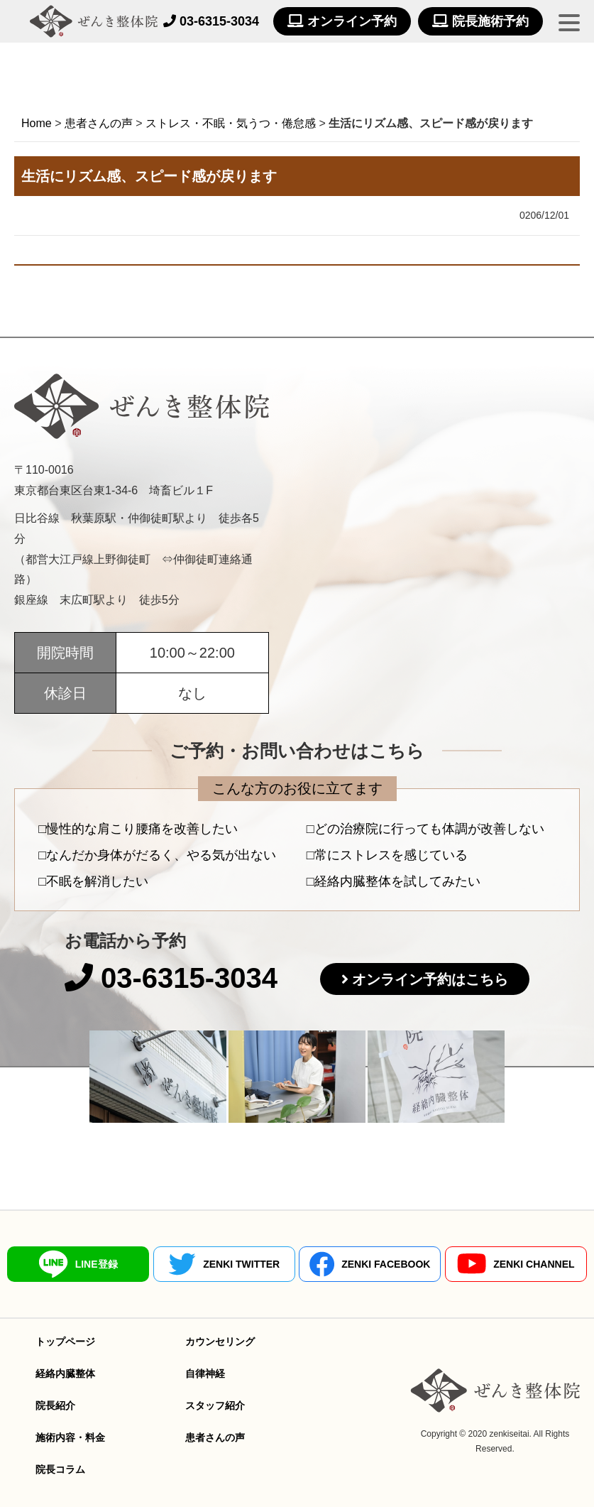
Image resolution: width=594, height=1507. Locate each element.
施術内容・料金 (70, 1437)
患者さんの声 (215, 1437)
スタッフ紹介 (215, 1405)
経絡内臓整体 (65, 1373)
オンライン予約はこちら (430, 979)
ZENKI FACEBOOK (369, 1264)
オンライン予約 (342, 21)
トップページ (65, 1341)
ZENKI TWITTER (224, 1264)
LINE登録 (78, 1264)
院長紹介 (55, 1405)
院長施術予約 (480, 21)
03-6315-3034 (211, 21)
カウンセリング (220, 1341)
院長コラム (60, 1469)
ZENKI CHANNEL (515, 1263)
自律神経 (205, 1373)
